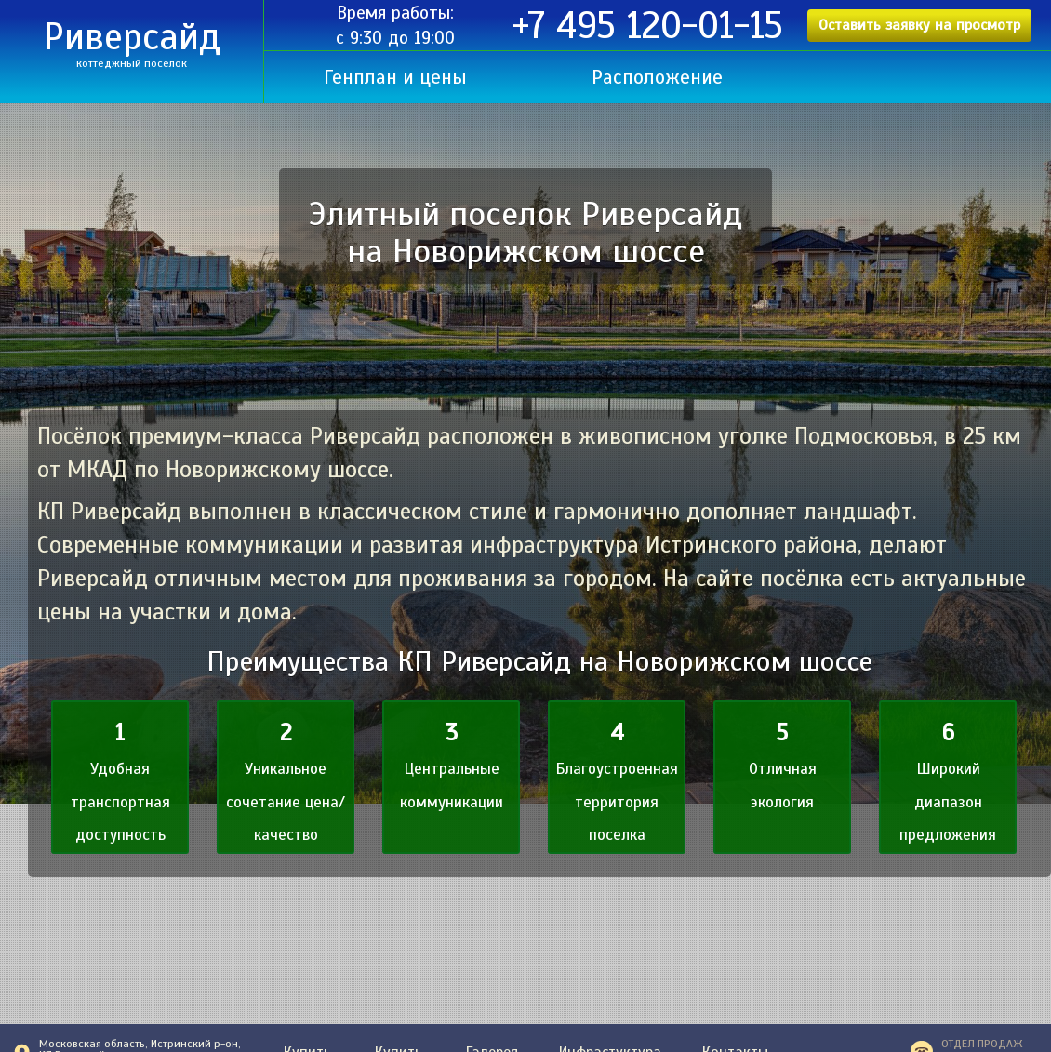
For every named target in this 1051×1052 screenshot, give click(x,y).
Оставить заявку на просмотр (919, 25)
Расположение (657, 77)
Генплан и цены (395, 77)
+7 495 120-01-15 (647, 26)
